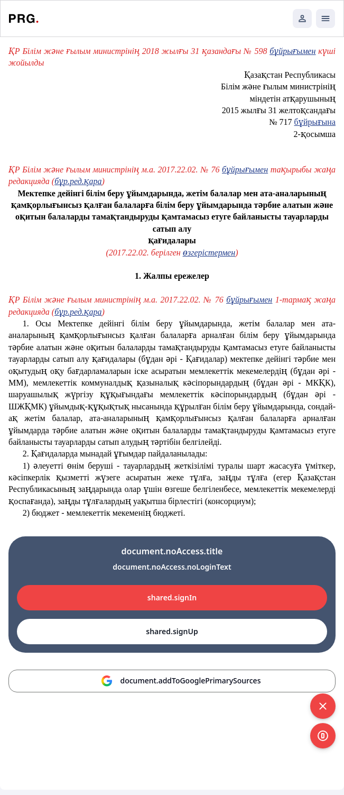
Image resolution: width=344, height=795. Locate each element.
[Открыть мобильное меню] (325, 18)
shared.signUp (172, 631)
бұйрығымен (292, 51)
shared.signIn (172, 597)
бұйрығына (315, 121)
